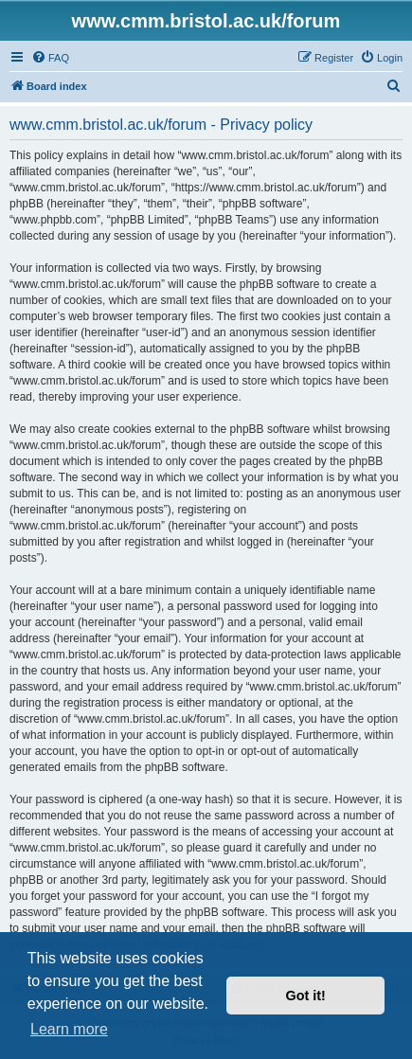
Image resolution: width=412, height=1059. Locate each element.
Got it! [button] (306, 995)
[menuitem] (50, 57)
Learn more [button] (69, 1029)
